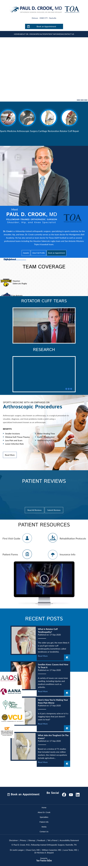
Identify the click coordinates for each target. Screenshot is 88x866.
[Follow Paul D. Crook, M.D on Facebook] (64, 794)
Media (60, 34)
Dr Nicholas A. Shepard (44, 852)
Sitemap (31, 840)
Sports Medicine (8, 131)
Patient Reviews (44, 481)
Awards (26, 253)
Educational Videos (44, 584)
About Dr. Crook (27, 34)
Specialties (41, 34)
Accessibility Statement (69, 840)
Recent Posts (44, 619)
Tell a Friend (52, 840)
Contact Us (68, 34)
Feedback (41, 840)
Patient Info (51, 34)
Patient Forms (10, 554)
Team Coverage (44, 267)
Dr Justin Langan (17, 850)
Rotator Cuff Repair (69, 131)
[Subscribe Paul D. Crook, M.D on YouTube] (70, 794)
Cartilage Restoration (48, 131)
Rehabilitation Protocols (73, 538)
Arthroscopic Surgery (27, 131)
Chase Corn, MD (33, 850)
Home (16, 34)
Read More (10, 455)
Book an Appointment (46, 26)
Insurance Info (67, 554)
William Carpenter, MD (51, 850)
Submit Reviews (54, 510)
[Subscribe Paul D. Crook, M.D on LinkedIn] (77, 794)
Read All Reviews (34, 510)
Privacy (23, 840)
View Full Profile (38, 253)
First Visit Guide (11, 538)
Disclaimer (13, 840)
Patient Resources (44, 525)
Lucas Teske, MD (70, 850)
